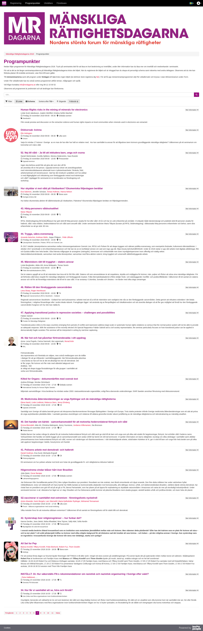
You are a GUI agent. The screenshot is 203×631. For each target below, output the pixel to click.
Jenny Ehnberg (63, 402)
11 (52, 613)
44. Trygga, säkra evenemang (37, 234)
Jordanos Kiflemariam (82, 425)
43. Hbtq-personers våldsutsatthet (39, 208)
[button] (191, 3)
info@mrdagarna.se (27, 85)
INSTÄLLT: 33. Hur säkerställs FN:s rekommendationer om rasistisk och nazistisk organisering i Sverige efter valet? (85, 574)
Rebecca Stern (51, 402)
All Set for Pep (29, 543)
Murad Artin (69, 341)
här (97, 77)
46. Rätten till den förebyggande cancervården (46, 287)
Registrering (15, 3)
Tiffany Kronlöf (39, 547)
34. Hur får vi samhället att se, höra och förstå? (47, 590)
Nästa (58, 613)
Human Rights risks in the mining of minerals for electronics (54, 109)
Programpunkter (32, 3)
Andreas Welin (42, 237)
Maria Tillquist (26, 212)
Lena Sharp (25, 291)
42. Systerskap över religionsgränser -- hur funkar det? (51, 518)
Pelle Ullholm (67, 237)
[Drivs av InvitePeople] (190, 628)
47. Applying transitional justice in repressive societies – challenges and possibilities (68, 312)
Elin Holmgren (26, 133)
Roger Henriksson (38, 291)
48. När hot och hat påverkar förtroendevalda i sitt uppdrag (53, 338)
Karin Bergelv (39, 501)
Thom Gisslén (74, 547)
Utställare (48, 3)
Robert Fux (63, 547)
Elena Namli (25, 402)
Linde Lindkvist (37, 402)
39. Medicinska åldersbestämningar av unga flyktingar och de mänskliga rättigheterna (68, 399)
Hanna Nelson (66, 192)
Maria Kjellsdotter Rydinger (69, 501)
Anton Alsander (27, 501)
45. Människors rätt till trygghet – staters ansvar (47, 262)
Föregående (9, 613)
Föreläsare (62, 3)
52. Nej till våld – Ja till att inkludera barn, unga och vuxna (53, 152)
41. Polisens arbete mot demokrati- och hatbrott (47, 450)
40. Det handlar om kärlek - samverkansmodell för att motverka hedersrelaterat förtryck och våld (74, 422)
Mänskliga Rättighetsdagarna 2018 (20, 54)
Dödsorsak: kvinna (31, 130)
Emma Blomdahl (27, 425)
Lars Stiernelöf (51, 501)
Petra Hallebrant (28, 577)
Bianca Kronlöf (26, 547)
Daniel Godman (27, 453)
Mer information (192, 110)
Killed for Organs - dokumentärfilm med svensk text (49, 379)
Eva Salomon (26, 192)
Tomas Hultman (53, 192)
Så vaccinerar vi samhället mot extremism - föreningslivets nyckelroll (59, 498)
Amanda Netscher (28, 237)
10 (48, 613)
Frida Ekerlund (52, 547)
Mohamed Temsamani (90, 501)
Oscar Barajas (36, 473)
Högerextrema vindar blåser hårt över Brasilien (47, 470)
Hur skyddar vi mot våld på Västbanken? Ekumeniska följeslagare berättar (62, 188)
